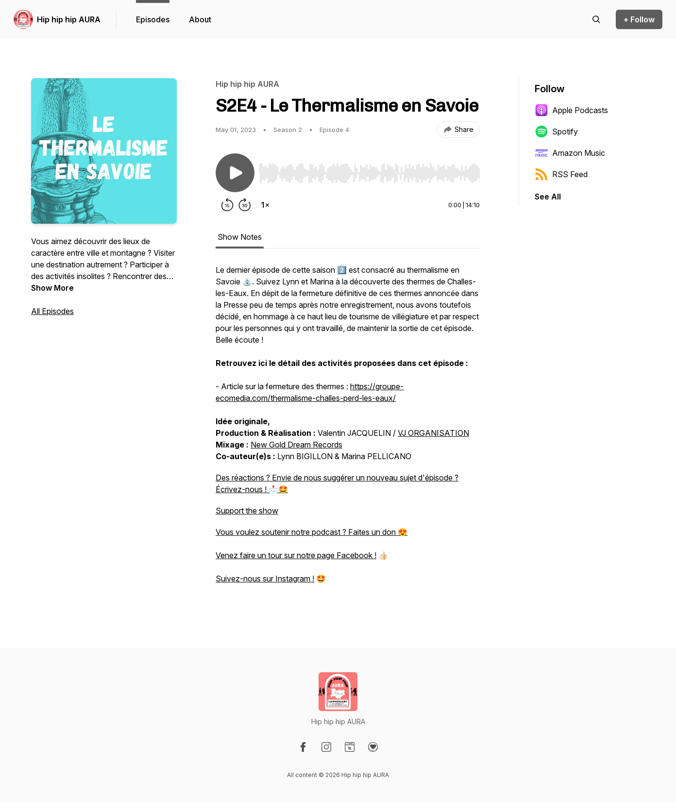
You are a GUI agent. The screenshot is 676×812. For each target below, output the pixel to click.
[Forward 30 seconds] (245, 205)
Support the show (247, 510)
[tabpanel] (348, 429)
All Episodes (52, 311)
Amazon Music (570, 153)
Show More (52, 288)
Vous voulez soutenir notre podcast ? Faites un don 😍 (311, 532)
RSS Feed (561, 174)
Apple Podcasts (571, 110)
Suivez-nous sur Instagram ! (265, 578)
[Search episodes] (596, 19)
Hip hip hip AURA (69, 19)
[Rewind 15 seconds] (227, 205)
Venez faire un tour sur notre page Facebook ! (296, 555)
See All (548, 196)
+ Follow (639, 19)
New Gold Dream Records (296, 444)
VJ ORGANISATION (433, 433)
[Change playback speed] (265, 205)
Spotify (556, 131)
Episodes (152, 19)
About (200, 19)
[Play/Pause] (235, 172)
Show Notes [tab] (240, 237)
